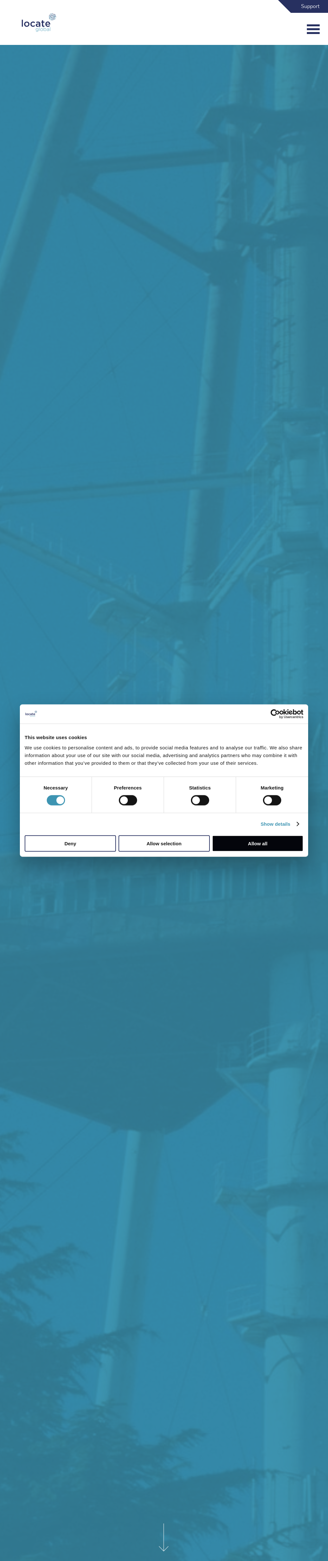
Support (310, 6)
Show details (276, 824)
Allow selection (163, 843)
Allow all (257, 843)
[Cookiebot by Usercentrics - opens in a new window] (275, 714)
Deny (70, 843)
